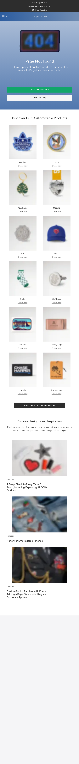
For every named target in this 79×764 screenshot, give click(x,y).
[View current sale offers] (39, 7)
